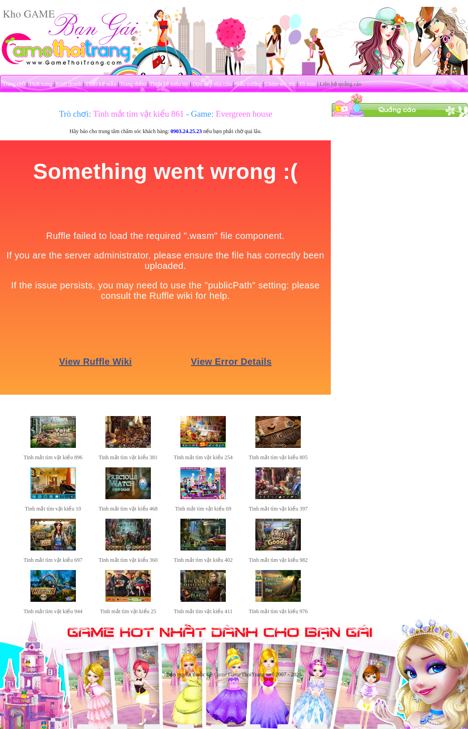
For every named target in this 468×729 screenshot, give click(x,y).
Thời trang (40, 84)
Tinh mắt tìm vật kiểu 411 (203, 611)
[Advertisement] (400, 174)
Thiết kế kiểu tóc (169, 84)
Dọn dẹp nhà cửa (212, 84)
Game (220, 674)
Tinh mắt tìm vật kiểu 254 (203, 457)
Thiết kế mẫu (100, 84)
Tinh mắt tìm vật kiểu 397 (278, 509)
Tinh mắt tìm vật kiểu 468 (128, 509)
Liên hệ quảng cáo (341, 84)
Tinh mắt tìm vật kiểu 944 (53, 611)
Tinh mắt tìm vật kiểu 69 (203, 509)
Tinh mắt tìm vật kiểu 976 (278, 611)
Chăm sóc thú (280, 84)
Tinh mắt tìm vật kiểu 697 (53, 560)
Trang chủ (14, 84)
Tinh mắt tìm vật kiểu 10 (53, 509)
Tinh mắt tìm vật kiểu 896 (53, 457)
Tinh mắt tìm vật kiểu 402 (203, 560)
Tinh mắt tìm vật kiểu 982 (278, 560)
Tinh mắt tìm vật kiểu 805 (278, 457)
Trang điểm (133, 84)
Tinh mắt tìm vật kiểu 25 (128, 611)
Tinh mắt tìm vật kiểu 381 (128, 457)
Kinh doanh (68, 84)
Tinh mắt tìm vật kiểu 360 (128, 560)
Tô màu (307, 84)
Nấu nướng (248, 84)
